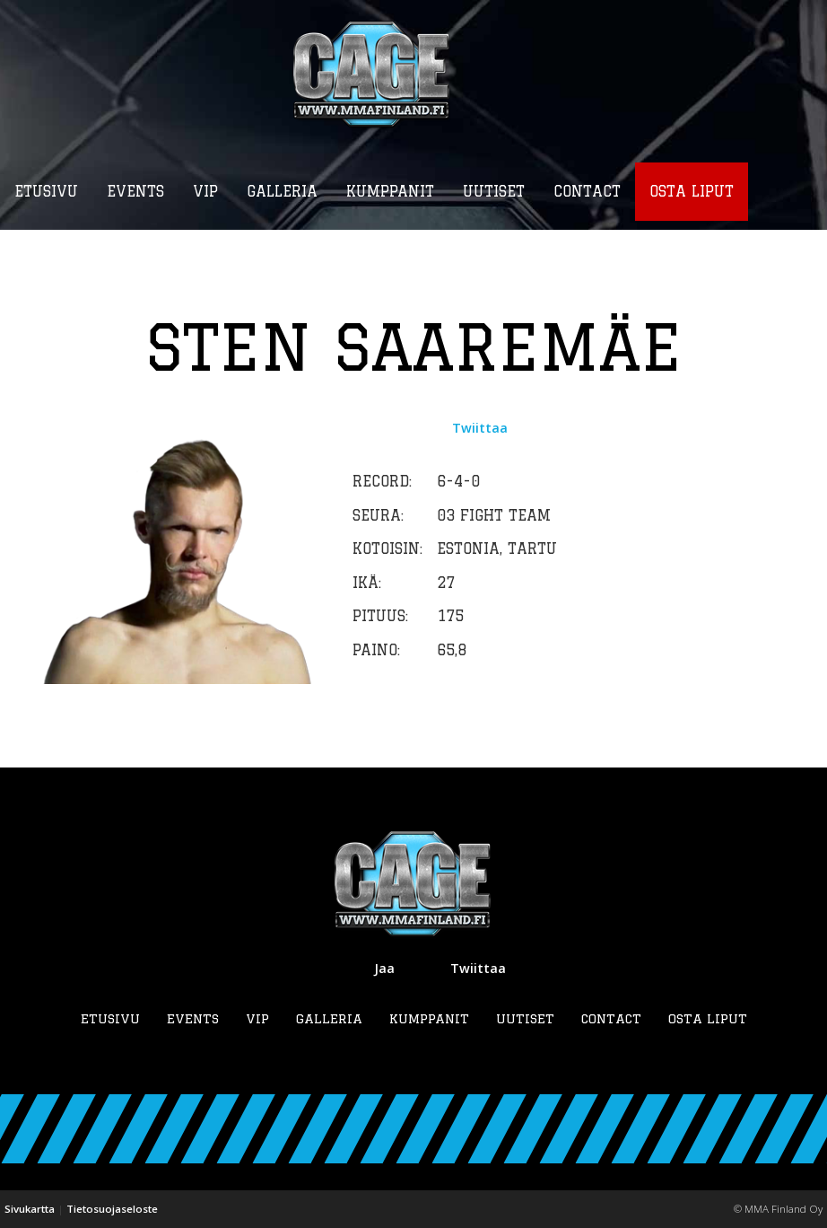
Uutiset (525, 1018)
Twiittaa (480, 428)
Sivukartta (29, 1209)
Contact (611, 1018)
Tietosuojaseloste (112, 1209)
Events (193, 1018)
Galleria (329, 1018)
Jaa (384, 968)
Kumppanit (429, 1018)
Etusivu (110, 1018)
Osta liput (707, 1018)
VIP (257, 1018)
